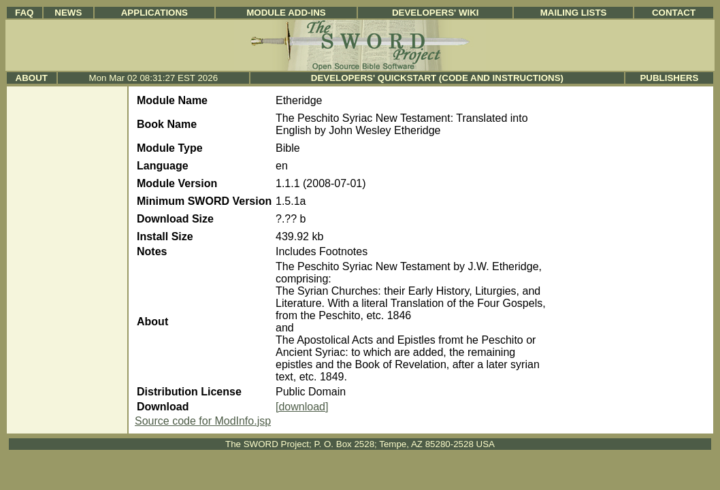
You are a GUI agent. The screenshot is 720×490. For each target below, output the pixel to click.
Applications (154, 12)
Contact (674, 12)
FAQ (24, 12)
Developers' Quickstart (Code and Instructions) (437, 78)
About (32, 78)
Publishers (669, 78)
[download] (302, 406)
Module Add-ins (286, 12)
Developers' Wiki (435, 12)
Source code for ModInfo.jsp (203, 421)
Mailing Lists (573, 12)
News (68, 12)
